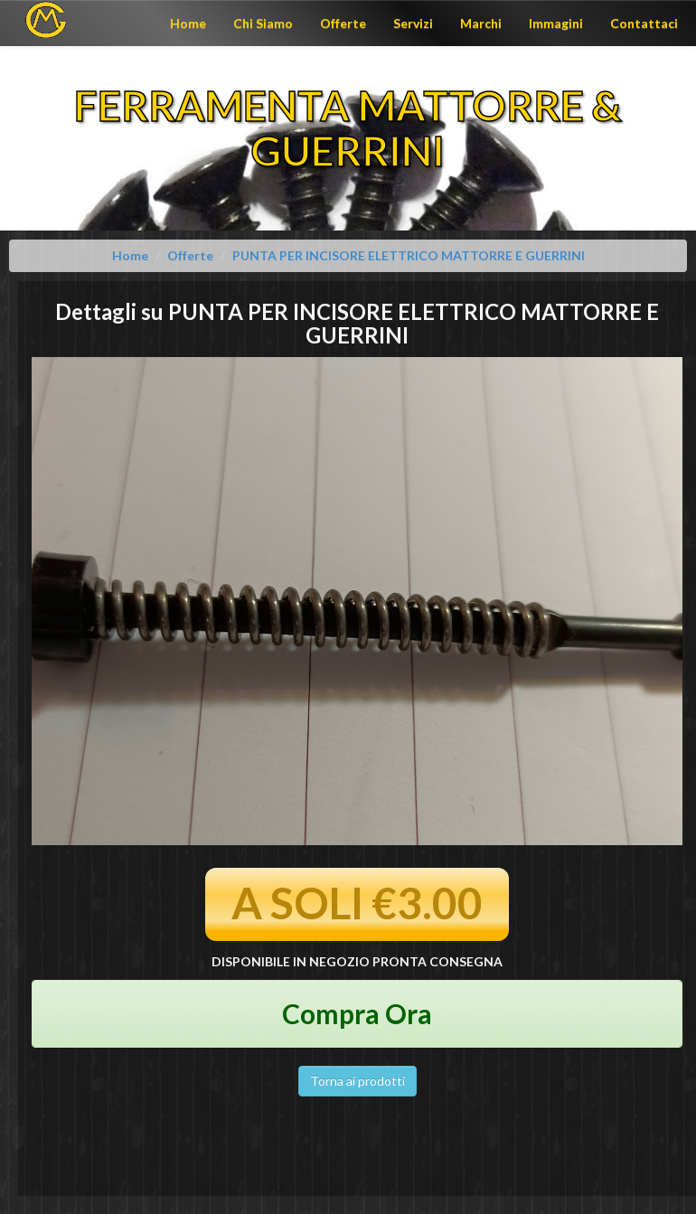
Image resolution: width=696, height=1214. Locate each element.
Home (188, 23)
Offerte (343, 23)
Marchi (481, 23)
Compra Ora (357, 1013)
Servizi (413, 23)
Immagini (556, 23)
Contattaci (644, 23)
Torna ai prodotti (357, 1080)
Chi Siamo (263, 23)
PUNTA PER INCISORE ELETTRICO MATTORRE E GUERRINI (408, 255)
